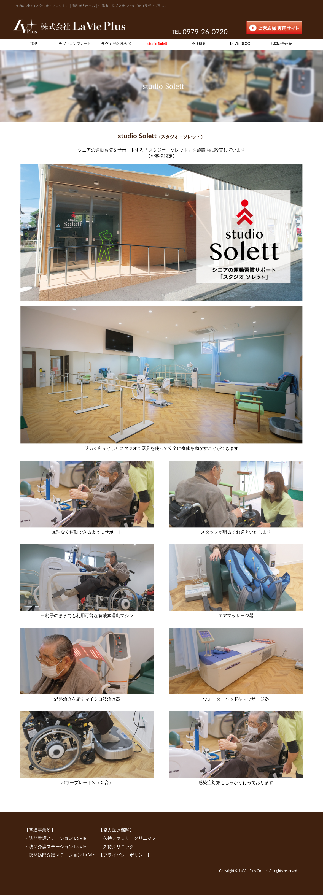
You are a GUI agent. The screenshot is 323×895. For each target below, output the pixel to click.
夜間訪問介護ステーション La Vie (62, 854)
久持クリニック (118, 846)
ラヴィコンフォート (75, 43)
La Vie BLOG (240, 43)
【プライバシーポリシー (123, 854)
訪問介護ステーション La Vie (57, 846)
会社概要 (199, 43)
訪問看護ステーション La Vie (57, 837)
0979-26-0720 (205, 31)
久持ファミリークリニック (129, 837)
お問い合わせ (281, 43)
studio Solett (157, 43)
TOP (33, 43)
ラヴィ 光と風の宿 (116, 43)
